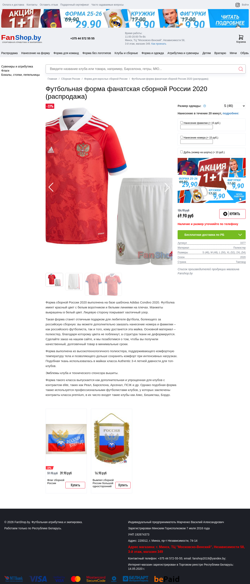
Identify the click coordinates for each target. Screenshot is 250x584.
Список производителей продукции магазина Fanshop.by (208, 271)
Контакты (32, 4)
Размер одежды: (192, 106)
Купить (75, 485)
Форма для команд (66, 53)
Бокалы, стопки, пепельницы (20, 74)
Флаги (5, 70)
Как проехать (158, 43)
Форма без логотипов (96, 53)
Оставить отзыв (49, 4)
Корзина (241, 39)
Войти (245, 4)
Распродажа (9, 53)
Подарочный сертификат (74, 4)
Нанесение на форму (35, 53)
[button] (167, 187)
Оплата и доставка (13, 4)
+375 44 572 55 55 (82, 38)
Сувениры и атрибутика (17, 66)
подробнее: (231, 113)
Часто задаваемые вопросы (107, 4)
